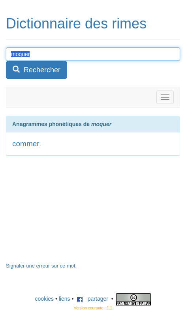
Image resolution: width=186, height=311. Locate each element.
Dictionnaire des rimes (76, 23)
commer (25, 143)
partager (92, 299)
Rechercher (36, 70)
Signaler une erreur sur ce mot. (41, 266)
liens (64, 299)
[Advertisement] (65, 213)
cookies (44, 299)
